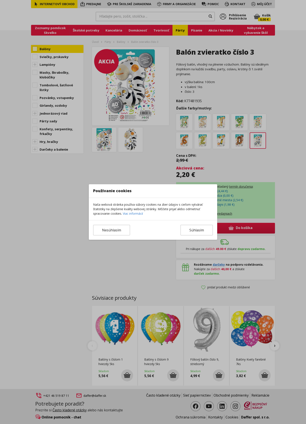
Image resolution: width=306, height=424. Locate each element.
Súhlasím (196, 230)
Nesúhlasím (111, 230)
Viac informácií (133, 213)
